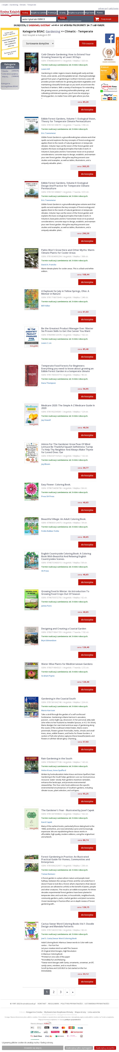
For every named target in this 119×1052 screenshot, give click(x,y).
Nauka (5, 71)
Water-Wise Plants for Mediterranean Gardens (67, 664)
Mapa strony (80, 1012)
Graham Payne (48, 675)
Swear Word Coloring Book (65, 938)
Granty (62, 12)
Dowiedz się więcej (32, 1048)
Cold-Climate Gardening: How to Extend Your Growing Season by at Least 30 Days (65, 56)
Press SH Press (47, 496)
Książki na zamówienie (41, 12)
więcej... (5, 76)
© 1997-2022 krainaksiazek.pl (23, 1003)
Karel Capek (46, 822)
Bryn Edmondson (48, 640)
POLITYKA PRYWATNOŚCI (72, 1003)
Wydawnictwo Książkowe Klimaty (58, 1012)
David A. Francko (48, 264)
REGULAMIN (53, 1003)
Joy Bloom (45, 464)
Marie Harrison (48, 710)
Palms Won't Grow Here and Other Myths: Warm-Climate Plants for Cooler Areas (68, 251)
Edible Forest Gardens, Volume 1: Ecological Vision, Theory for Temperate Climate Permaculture (68, 120)
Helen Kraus (46, 770)
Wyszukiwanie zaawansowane (69, 21)
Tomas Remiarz (48, 874)
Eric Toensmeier (48, 133)
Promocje (52, 12)
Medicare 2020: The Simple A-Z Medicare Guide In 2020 (68, 407)
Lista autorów (94, 1012)
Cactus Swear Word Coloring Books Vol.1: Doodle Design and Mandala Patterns (67, 925)
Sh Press (45, 571)
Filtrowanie (88, 43)
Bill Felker (45, 305)
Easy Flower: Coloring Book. (56, 484)
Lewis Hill (45, 69)
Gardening (53, 31)
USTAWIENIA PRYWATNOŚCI (97, 1003)
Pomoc (100, 12)
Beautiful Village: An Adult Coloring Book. (63, 519)
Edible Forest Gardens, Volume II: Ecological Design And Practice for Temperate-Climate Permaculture (65, 185)
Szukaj (25, 12)
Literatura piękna (10, 74)
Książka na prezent (76, 12)
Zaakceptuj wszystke (105, 1048)
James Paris (46, 605)
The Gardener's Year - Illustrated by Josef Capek (67, 810)
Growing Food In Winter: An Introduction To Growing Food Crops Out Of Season (65, 593)
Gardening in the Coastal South (58, 698)
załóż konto (113, 8)
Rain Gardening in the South (56, 758)
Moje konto (90, 12)
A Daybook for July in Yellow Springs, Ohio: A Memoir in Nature (65, 292)
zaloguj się (102, 8)
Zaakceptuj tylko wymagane (79, 1048)
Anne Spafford (59, 770)
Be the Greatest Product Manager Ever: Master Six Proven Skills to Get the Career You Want (67, 330)
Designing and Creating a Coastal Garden (63, 628)
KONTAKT (42, 1003)
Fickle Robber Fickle (50, 531)
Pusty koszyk (106, 19)
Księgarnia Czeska (34, 1012)
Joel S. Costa (46, 938)
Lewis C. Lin (46, 343)
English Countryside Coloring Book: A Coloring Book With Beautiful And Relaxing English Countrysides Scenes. (66, 556)
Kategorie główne (9, 65)
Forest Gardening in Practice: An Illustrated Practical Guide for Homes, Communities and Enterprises (65, 859)
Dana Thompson (48, 383)
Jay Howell (46, 420)
